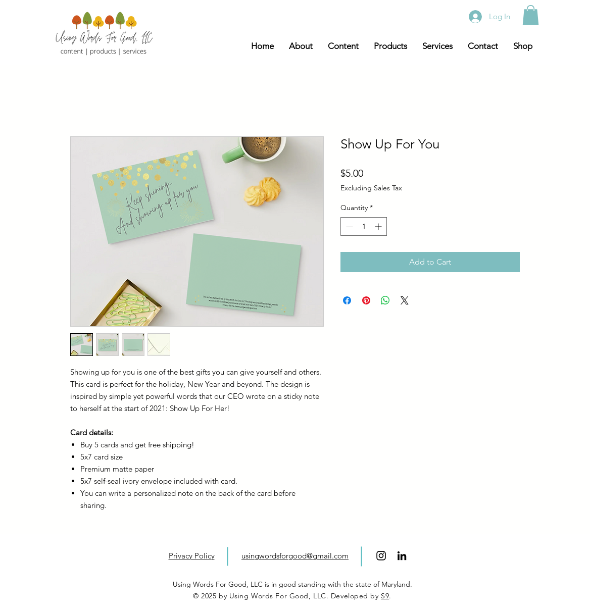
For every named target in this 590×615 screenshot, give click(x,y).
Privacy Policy (192, 555)
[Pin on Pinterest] (366, 300)
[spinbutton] (364, 226)
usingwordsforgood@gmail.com (295, 555)
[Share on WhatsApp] (385, 300)
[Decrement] (348, 226)
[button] (530, 15)
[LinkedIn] (402, 555)
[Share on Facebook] (347, 300)
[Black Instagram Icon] (381, 555)
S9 (385, 595)
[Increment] (379, 226)
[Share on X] (405, 300)
